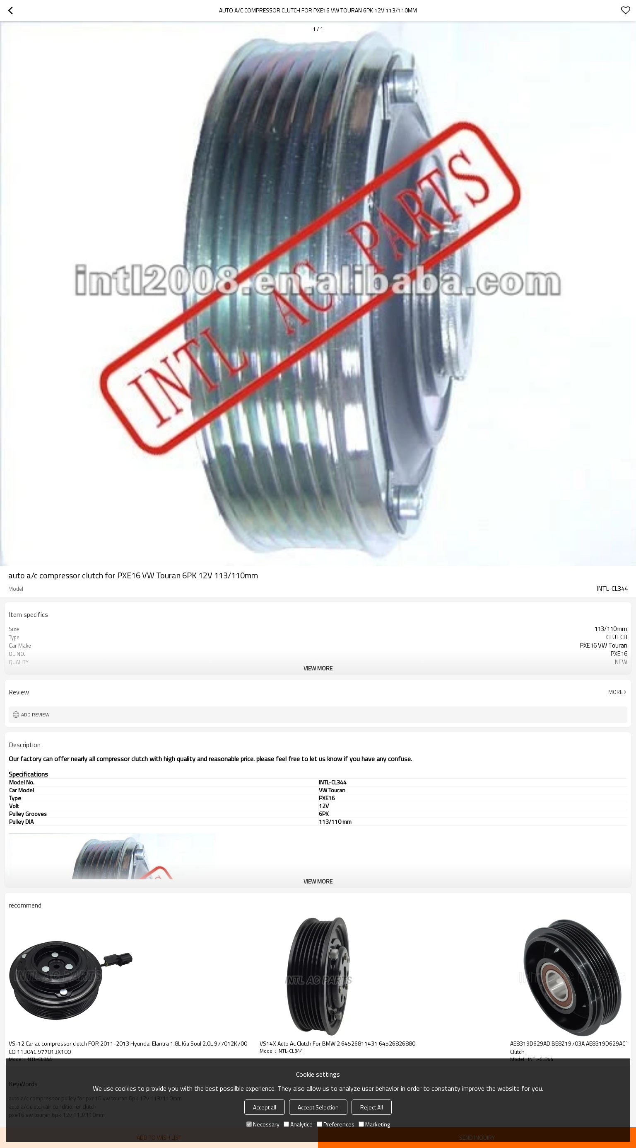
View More (318, 668)
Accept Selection (318, 1107)
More (615, 692)
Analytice (298, 1124)
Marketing (374, 1124)
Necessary (262, 1124)
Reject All (371, 1107)
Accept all (264, 1107)
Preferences (335, 1124)
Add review (35, 714)
